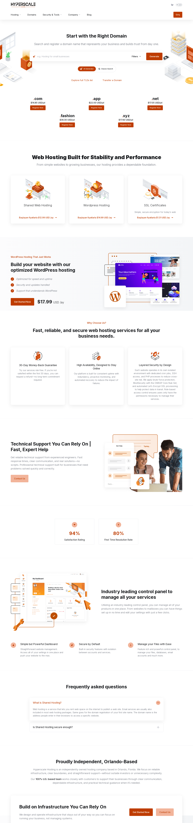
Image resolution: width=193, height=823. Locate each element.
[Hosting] (16, 15)
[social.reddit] (25, 791)
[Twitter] (12, 791)
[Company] (74, 15)
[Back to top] (181, 814)
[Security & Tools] (52, 15)
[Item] (172, 4)
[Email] (18, 792)
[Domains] (31, 15)
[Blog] (89, 15)
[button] (136, 56)
